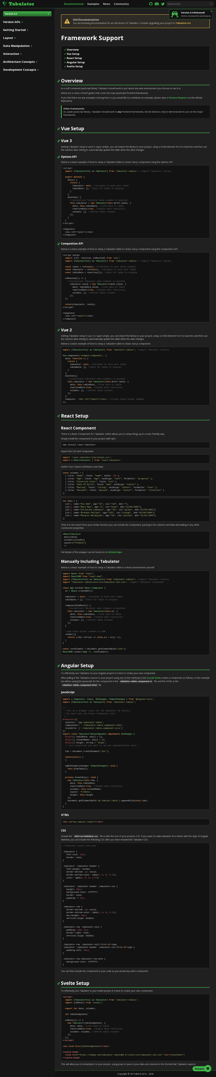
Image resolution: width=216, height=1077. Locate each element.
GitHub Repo (115, 552)
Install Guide (154, 677)
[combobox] (190, 4)
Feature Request (178, 97)
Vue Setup (73, 54)
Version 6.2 (27, 13)
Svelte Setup (75, 66)
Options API (69, 156)
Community (121, 4)
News (106, 4)
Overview (73, 49)
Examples (93, 4)
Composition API (72, 243)
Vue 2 (66, 330)
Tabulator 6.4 (183, 23)
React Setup (74, 58)
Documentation (74, 4)
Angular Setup (76, 62)
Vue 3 (66, 141)
